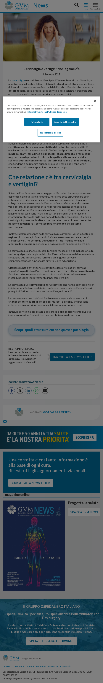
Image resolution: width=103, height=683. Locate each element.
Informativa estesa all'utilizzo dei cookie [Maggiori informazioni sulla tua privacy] (47, 112)
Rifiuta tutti (37, 122)
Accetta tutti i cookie (65, 122)
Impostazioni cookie (50, 132)
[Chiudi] (95, 101)
